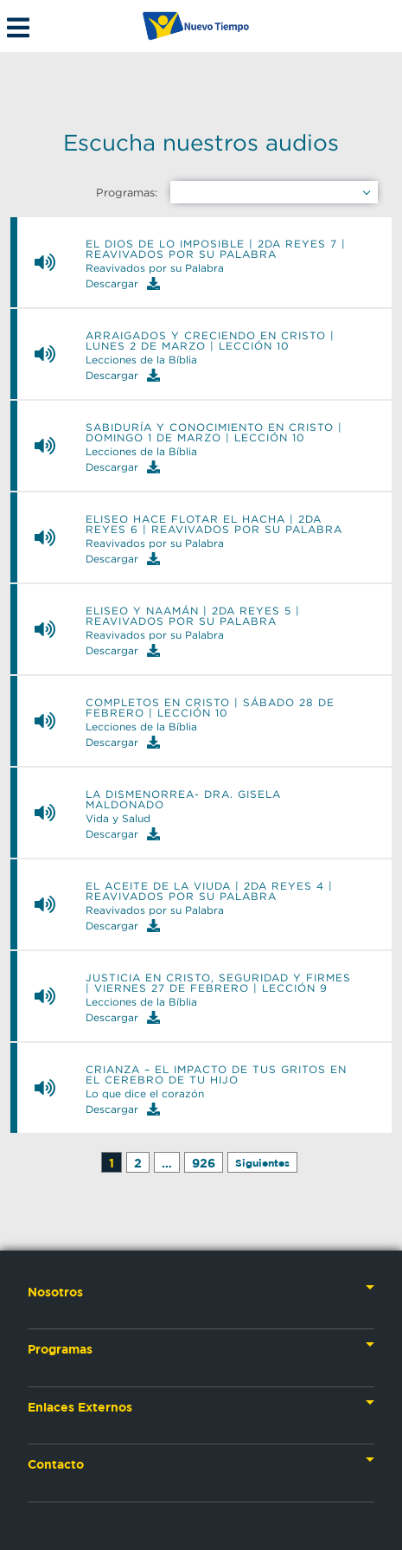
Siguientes (262, 1162)
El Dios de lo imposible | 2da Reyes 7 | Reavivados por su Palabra (216, 249)
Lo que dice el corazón (145, 1094)
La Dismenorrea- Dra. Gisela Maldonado (183, 799)
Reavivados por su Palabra (155, 268)
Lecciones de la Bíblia (141, 360)
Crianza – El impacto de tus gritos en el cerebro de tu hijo (216, 1074)
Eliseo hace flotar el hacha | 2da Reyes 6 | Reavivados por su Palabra (214, 524)
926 (203, 1162)
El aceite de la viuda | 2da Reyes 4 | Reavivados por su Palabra (209, 891)
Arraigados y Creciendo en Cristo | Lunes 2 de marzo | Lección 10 (210, 341)
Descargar (123, 283)
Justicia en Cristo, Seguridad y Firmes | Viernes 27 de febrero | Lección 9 (218, 983)
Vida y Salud (118, 818)
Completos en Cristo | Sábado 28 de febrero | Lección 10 (210, 708)
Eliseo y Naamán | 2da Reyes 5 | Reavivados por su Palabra (193, 616)
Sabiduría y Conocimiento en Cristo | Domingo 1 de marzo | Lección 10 (214, 432)
